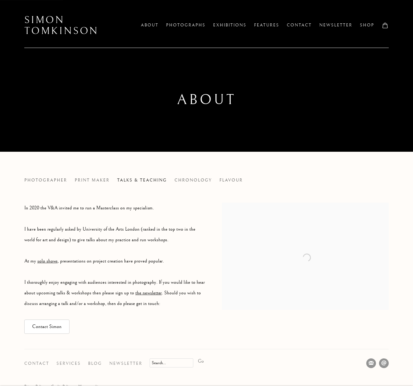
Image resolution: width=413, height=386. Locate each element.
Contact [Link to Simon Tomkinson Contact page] (299, 25)
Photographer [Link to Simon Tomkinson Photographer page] (45, 180)
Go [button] (201, 361)
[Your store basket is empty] (385, 26)
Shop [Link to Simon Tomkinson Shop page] (367, 25)
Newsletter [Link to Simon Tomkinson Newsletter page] (335, 25)
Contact (36, 363)
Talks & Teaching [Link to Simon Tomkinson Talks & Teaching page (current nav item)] (142, 180)
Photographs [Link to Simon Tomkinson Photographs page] (185, 25)
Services (68, 363)
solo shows (47, 261)
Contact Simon (47, 327)
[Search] (171, 362)
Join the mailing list (371, 363)
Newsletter (125, 363)
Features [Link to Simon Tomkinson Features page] (266, 25)
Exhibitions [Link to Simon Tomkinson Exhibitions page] (229, 25)
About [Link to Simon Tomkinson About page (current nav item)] (149, 25)
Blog (95, 363)
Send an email (384, 363)
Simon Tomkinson (61, 26)
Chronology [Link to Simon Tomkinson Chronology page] (193, 180)
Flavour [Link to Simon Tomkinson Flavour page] (231, 180)
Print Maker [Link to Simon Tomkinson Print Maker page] (92, 180)
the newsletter (148, 293)
